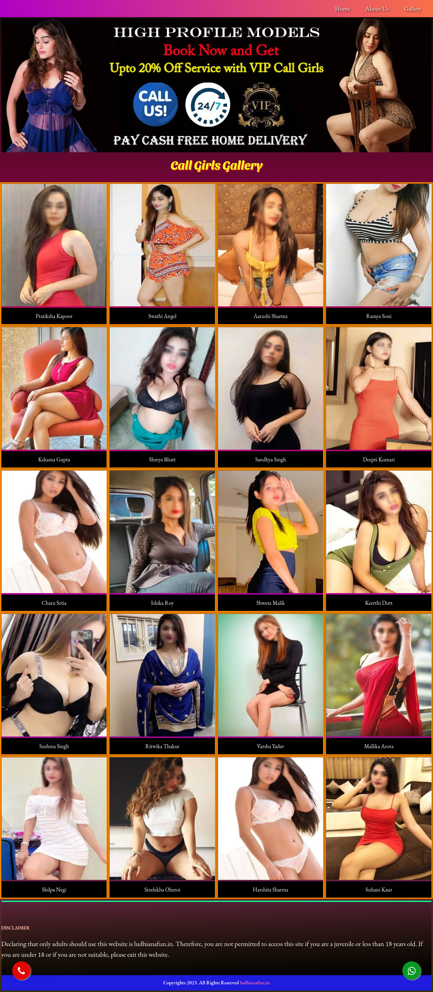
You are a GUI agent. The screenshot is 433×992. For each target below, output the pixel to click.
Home (342, 9)
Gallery (412, 9)
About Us (377, 9)
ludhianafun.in (255, 982)
